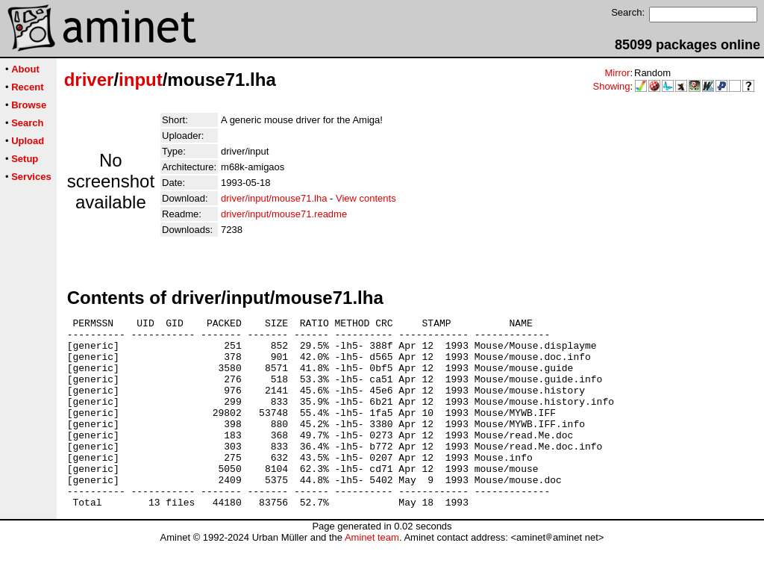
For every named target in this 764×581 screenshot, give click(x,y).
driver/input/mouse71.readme (284, 214)
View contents (366, 198)
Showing (611, 86)
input (141, 79)
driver (89, 79)
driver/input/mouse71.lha (274, 198)
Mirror (617, 72)
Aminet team (372, 575)
